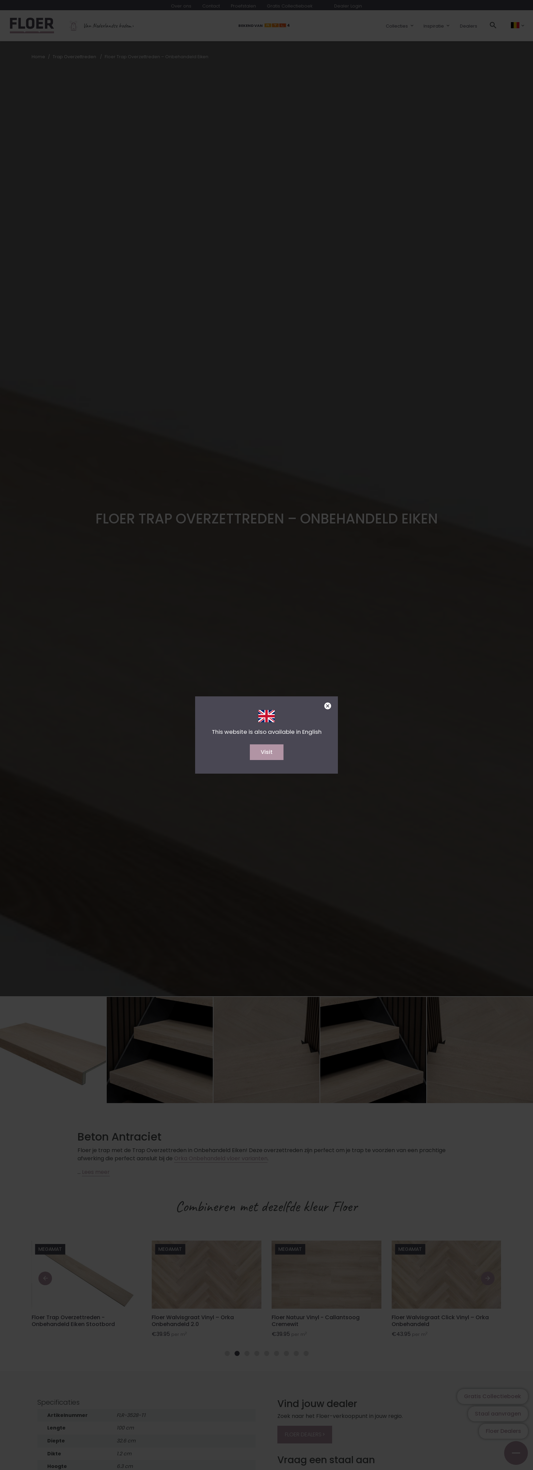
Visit (267, 752)
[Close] (328, 706)
